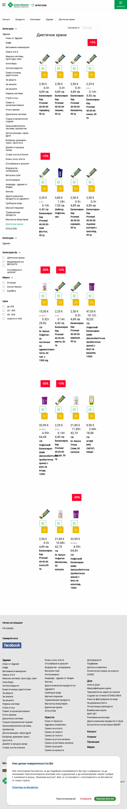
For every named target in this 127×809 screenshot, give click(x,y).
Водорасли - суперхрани (12, 169)
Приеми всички (105, 798)
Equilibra (11, 291)
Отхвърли (86, 798)
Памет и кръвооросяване (15, 103)
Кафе (8, 42)
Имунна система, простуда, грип (15, 57)
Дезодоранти (94, 660)
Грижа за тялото (54, 735)
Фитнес (10, 191)
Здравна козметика (55, 724)
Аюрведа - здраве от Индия (16, 185)
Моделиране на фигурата (15, 263)
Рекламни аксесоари (98, 717)
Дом (89, 681)
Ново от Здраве (14, 38)
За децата (11, 79)
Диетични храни (14, 224)
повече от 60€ (14, 318)
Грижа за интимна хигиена (59, 743)
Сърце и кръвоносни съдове (17, 120)
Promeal (11, 283)
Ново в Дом (93, 684)
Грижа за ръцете (53, 746)
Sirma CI (121, 781)
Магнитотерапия (15, 208)
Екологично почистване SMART (104, 724)
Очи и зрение (13, 109)
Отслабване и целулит (17, 163)
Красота (49, 717)
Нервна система (14, 93)
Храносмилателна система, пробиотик (16, 127)
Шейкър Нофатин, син (60, 213)
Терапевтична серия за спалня (103, 692)
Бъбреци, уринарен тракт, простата (16, 141)
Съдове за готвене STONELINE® (104, 695)
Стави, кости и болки (17, 154)
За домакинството (97, 703)
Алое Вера (11, 63)
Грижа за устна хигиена (57, 739)
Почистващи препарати (100, 706)
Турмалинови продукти (13, 213)
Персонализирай (66, 798)
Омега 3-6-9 (12, 52)
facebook (12, 645)
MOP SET (92, 713)
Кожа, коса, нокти (15, 159)
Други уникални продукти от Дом (105, 721)
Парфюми (92, 663)
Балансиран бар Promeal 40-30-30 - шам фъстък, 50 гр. (45, 224)
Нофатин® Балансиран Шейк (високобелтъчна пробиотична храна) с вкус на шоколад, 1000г (80, 573)
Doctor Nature (14, 287)
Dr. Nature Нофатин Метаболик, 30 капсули (61, 562)
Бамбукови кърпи (96, 710)
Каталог (91, 731)
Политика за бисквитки (25, 787)
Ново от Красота (54, 721)
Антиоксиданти (14, 68)
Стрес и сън (12, 98)
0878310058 (40, 5)
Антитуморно (13, 180)
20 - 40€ (11, 310)
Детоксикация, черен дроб (17, 134)
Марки (91, 747)
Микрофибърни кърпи (99, 688)
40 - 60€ (11, 314)
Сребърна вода (14, 203)
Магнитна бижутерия (17, 219)
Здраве (6, 34)
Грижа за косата (54, 728)
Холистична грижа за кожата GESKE (103, 673)
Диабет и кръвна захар (15, 148)
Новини (91, 736)
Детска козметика (97, 667)
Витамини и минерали (17, 47)
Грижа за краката (54, 750)
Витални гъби (13, 175)
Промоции (93, 741)
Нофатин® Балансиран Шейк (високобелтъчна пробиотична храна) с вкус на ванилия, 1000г (95, 342)
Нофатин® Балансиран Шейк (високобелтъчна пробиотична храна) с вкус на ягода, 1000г (48, 459)
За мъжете (11, 89)
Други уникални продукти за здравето (17, 197)
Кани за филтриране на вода (102, 699)
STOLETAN (11, 228)
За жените (11, 84)
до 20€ (10, 306)
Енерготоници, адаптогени (13, 74)
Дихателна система (16, 114)
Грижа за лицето (54, 732)
